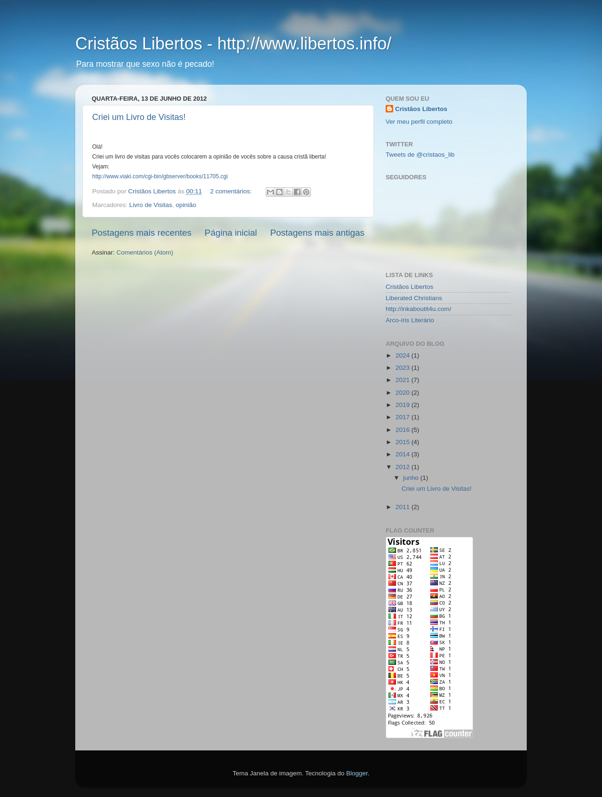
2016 (404, 429)
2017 (404, 417)
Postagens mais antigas (317, 233)
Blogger (357, 773)
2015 (404, 442)
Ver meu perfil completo (419, 121)
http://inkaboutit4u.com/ (419, 308)
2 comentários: (231, 191)
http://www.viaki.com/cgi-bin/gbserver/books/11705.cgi (160, 176)
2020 (404, 392)
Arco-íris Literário (410, 320)
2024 (404, 355)
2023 (404, 367)
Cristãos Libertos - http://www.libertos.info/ (233, 43)
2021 (404, 379)
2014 (404, 454)
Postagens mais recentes (141, 233)
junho (411, 477)
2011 (404, 506)
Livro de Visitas (150, 204)
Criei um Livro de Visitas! (139, 117)
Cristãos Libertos (421, 108)
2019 (404, 404)
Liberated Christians (414, 298)
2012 (404, 466)
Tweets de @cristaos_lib (420, 154)
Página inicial (231, 233)
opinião (186, 204)
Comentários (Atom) (145, 252)
